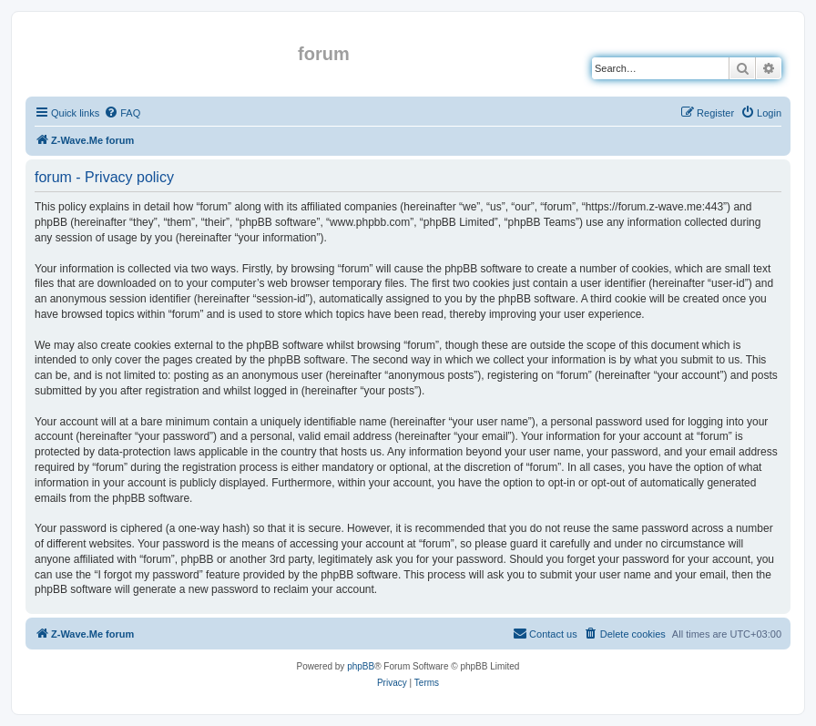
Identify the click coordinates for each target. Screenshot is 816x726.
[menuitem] (122, 113)
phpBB (360, 666)
